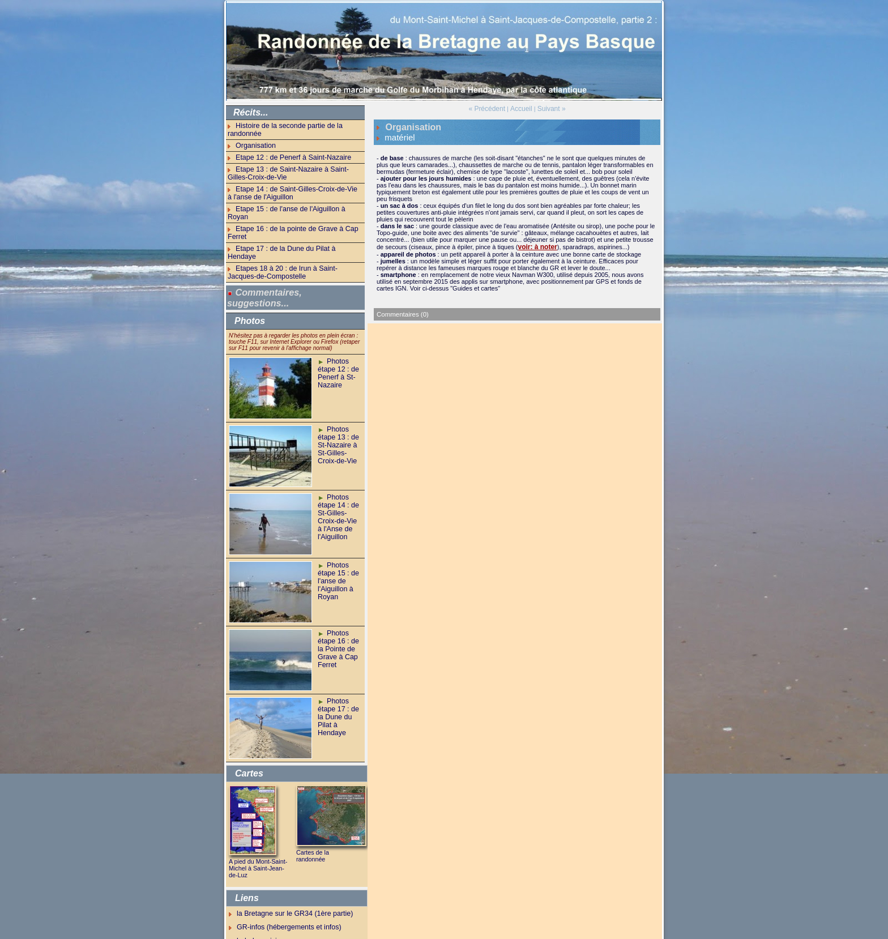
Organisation (253, 136)
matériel (397, 135)
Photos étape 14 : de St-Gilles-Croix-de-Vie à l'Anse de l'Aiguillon (339, 467)
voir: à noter (536, 243)
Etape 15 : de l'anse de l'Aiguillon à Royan (294, 194)
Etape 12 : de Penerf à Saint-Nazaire (287, 147)
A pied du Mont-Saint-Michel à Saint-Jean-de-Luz (259, 823)
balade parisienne (261, 893)
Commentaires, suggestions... (264, 254)
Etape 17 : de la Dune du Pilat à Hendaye (293, 216)
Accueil (521, 108)
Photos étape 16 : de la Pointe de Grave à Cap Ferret (339, 603)
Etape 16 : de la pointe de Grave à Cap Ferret (299, 205)
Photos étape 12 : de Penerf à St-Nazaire (336, 327)
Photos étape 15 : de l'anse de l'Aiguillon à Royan (336, 535)
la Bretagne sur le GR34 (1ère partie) (288, 867)
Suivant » (549, 108)
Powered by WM (444, 935)
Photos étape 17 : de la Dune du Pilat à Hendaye (339, 667)
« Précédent (489, 108)
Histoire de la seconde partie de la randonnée (298, 125)
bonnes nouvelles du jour (271, 906)
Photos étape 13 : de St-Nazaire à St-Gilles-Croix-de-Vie (339, 399)
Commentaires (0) (401, 310)
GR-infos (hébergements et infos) (283, 880)
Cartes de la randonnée (326, 808)
